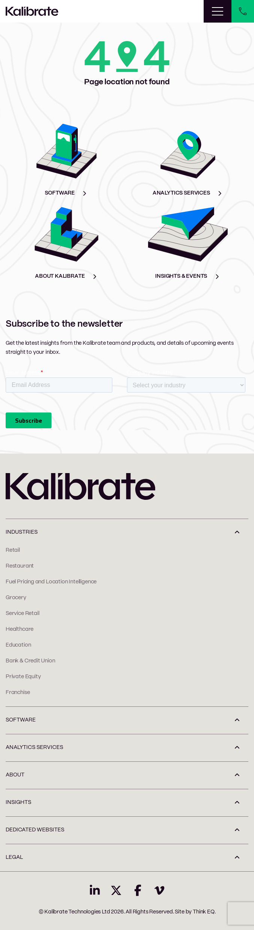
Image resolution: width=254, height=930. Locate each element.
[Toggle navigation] (217, 11)
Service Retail (22, 613)
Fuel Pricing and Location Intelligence (51, 581)
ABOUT (15, 775)
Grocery (16, 597)
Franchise (18, 692)
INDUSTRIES (22, 532)
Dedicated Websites (35, 830)
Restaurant (20, 566)
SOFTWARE (21, 720)
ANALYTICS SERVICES (34, 747)
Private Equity (23, 676)
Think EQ (204, 912)
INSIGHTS (18, 802)
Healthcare (19, 629)
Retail (13, 550)
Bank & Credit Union (30, 661)
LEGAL (14, 857)
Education (18, 645)
